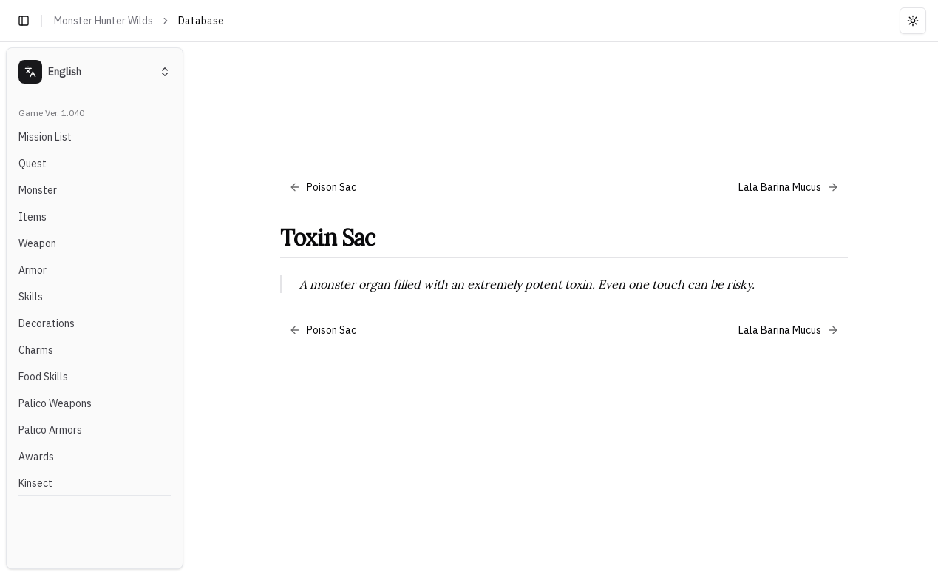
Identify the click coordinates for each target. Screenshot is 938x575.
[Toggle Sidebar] (189, 308)
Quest (32, 163)
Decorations (46, 323)
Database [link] (201, 20)
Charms (35, 350)
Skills (30, 296)
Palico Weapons (55, 403)
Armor (32, 270)
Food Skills (43, 376)
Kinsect (35, 483)
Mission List (45, 137)
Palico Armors (50, 430)
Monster (37, 190)
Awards (36, 456)
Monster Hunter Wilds (103, 20)
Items (32, 216)
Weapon (37, 243)
